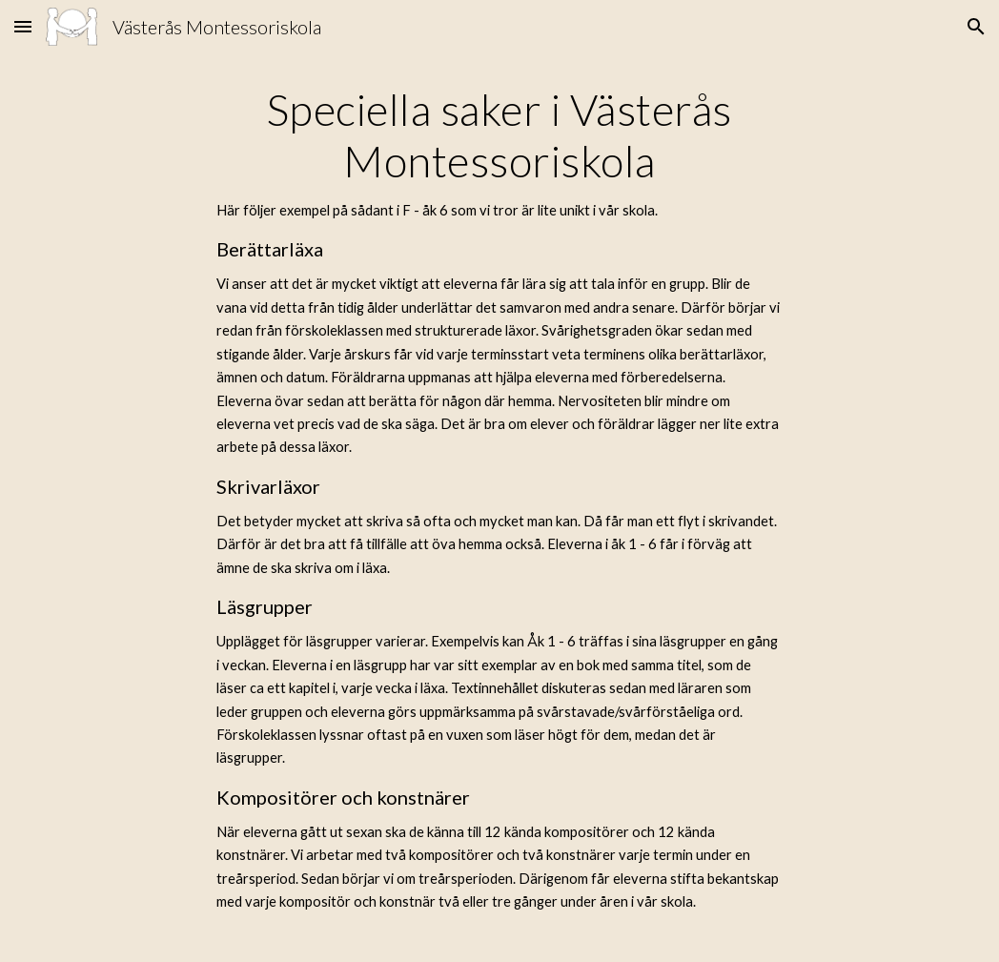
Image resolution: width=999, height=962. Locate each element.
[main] (500, 507)
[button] (23, 26)
